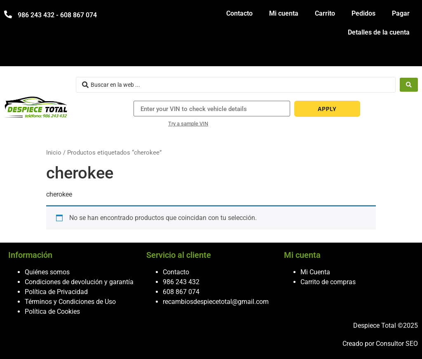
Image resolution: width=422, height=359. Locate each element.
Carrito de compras (328, 282)
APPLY (327, 108)
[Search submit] (409, 85)
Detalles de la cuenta (379, 32)
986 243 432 (181, 282)
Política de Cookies (52, 311)
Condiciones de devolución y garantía (79, 282)
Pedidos (363, 13)
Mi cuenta (283, 13)
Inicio (53, 152)
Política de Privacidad (56, 292)
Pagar (401, 13)
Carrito (325, 13)
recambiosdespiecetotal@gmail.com (216, 302)
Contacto (239, 13)
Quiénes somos (47, 272)
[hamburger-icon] (408, 56)
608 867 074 (181, 292)
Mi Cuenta (315, 272)
